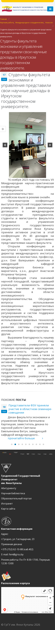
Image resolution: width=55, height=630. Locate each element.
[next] (50, 145)
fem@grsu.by (16, 554)
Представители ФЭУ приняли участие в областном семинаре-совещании (30, 408)
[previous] (5, 145)
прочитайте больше (25, 438)
